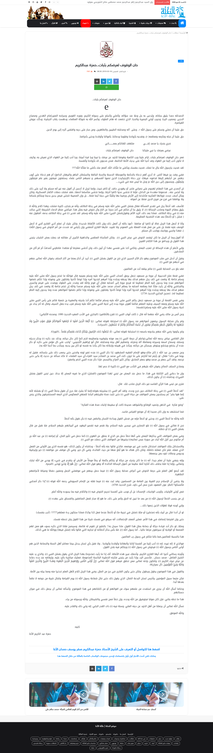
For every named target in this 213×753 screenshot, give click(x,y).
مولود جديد (168, 739)
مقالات (175, 33)
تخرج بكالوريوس (103, 748)
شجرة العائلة (83, 734)
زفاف (177, 739)
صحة (65, 739)
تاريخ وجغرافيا (74, 743)
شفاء (92, 748)
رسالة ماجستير (38, 743)
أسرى (64, 23)
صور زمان (130, 743)
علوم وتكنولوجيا (47, 739)
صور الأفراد (93, 734)
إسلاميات (74, 739)
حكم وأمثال (92, 739)
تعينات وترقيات (105, 739)
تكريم (146, 743)
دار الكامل (63, 743)
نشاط (122, 743)
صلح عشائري (103, 743)
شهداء (85, 23)
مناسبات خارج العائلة (89, 743)
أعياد (153, 743)
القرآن (54, 23)
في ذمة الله (141, 739)
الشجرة (132, 23)
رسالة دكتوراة (116, 748)
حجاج (139, 743)
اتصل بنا (44, 23)
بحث (173, 23)
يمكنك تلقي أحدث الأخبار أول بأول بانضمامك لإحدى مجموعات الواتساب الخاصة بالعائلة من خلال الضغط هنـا (106, 656)
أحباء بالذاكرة (119, 23)
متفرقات (152, 739)
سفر (160, 739)
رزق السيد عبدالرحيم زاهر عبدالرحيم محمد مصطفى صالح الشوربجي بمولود (120, 2)
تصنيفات (161, 23)
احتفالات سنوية (51, 743)
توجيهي (75, 23)
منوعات (97, 23)
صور (107, 23)
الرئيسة (184, 33)
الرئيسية (130, 734)
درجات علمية (146, 23)
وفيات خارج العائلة (164, 743)
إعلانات (176, 743)
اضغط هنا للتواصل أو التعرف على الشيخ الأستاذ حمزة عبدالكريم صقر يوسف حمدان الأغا (106, 649)
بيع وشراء (35, 739)
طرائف (83, 739)
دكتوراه (115, 734)
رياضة (58, 739)
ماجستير (108, 734)
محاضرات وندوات (119, 739)
